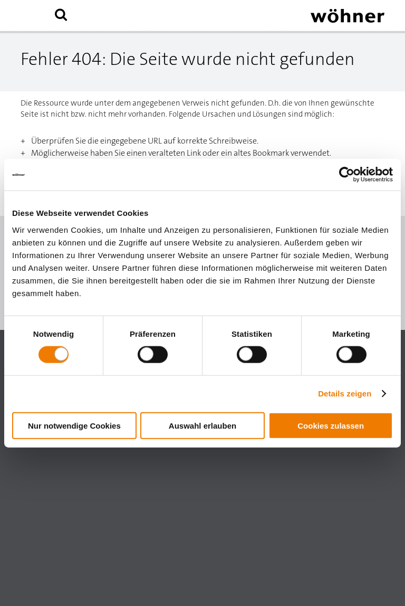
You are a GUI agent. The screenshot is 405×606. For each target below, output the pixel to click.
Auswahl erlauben (202, 425)
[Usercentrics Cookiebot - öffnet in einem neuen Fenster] (347, 175)
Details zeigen (344, 393)
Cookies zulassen (330, 425)
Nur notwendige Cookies (74, 425)
